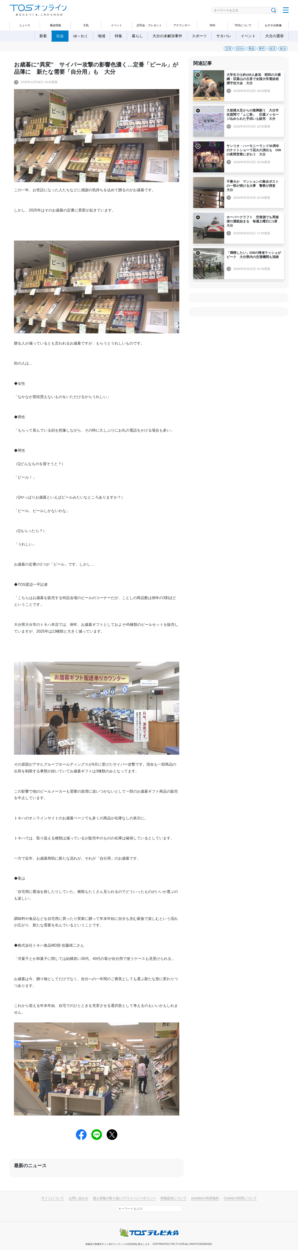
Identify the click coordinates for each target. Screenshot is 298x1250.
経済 (272, 48)
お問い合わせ (78, 1198)
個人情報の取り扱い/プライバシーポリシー (124, 1198)
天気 (86, 25)
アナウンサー (181, 25)
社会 (60, 36)
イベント (116, 25)
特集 (118, 36)
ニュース (24, 25)
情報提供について (173, 1198)
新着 (43, 36)
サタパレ (223, 36)
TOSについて (242, 25)
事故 (251, 48)
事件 (262, 48)
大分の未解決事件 (167, 36)
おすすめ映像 (273, 25)
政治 (283, 48)
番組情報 (55, 25)
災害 (228, 48)
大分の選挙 (274, 36)
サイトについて (52, 1198)
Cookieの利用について (240, 1198)
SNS (212, 25)
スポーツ (199, 36)
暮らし (137, 36)
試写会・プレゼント (149, 25)
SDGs (240, 48)
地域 (101, 36)
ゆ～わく (80, 36)
